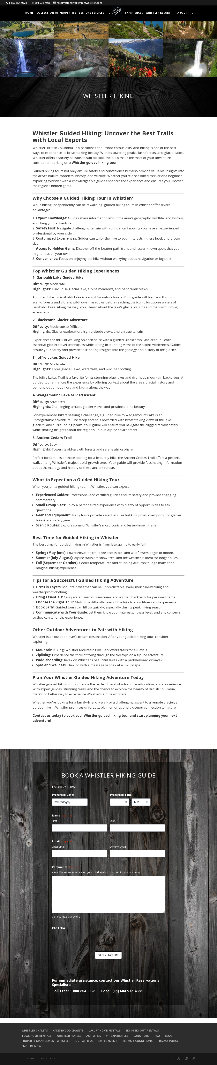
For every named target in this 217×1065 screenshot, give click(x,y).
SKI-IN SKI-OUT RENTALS (142, 1030)
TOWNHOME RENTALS (36, 1036)
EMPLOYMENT (107, 1041)
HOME (29, 12)
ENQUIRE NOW (31, 1046)
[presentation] (81, 939)
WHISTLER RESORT (158, 12)
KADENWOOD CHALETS (68, 1030)
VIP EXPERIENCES (117, 1036)
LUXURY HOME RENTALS (104, 1030)
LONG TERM (141, 1036)
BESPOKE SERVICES (91, 12)
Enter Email (58, 846)
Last (112, 821)
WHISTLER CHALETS (35, 1030)
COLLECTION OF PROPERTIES (56, 12)
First (54, 821)
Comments (66, 867)
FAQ (157, 1036)
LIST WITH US (84, 1041)
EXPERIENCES (134, 12)
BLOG (168, 1036)
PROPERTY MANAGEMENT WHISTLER (46, 1041)
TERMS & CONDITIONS (137, 1041)
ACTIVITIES (93, 1036)
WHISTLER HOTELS (68, 1036)
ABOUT (182, 12)
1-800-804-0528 (18, 2)
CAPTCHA (58, 928)
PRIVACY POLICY (168, 1041)
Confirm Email (118, 846)
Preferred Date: (63, 795)
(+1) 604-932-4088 (39, 2)
